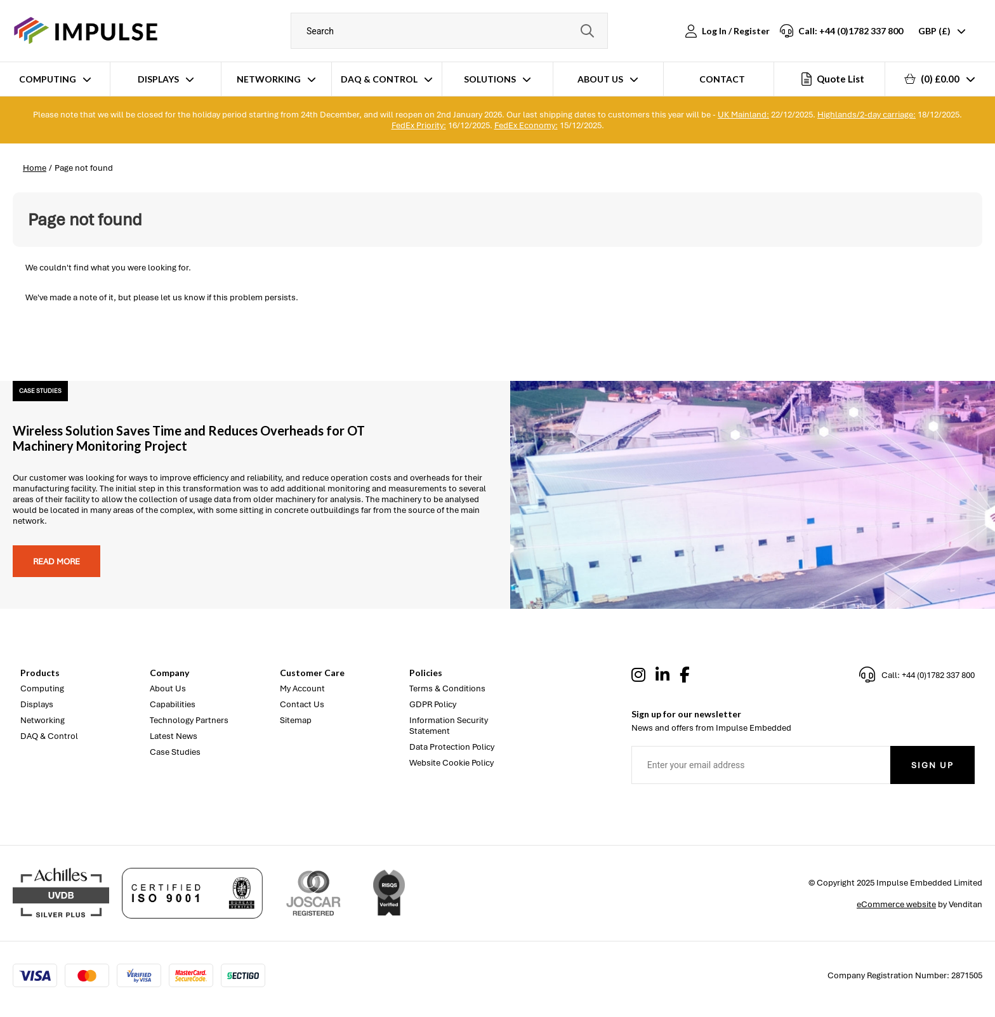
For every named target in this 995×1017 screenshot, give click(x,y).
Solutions (490, 79)
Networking (269, 79)
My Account (302, 688)
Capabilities (172, 704)
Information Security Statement (448, 725)
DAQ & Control (379, 79)
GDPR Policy (432, 704)
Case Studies (175, 752)
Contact (722, 79)
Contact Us (302, 704)
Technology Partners (189, 720)
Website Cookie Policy (451, 762)
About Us (600, 79)
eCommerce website (896, 904)
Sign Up (932, 765)
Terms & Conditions (447, 688)
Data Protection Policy (451, 746)
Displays (158, 79)
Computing (47, 79)
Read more (56, 561)
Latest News (173, 736)
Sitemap (296, 720)
